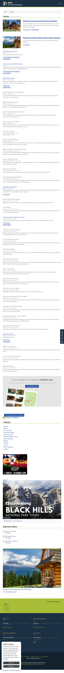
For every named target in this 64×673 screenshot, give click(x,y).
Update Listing (11, 79)
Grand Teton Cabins (10, 531)
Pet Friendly (7, 430)
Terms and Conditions (15, 670)
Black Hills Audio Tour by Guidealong (13, 521)
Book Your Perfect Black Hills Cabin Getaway (42, 38)
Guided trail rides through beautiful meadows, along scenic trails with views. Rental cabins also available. (28, 220)
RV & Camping (8, 447)
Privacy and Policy (35, 656)
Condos (5, 449)
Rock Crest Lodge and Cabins (13, 64)
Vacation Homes (8, 432)
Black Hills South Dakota (15, 5)
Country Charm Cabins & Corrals (14, 217)
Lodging (11, 11)
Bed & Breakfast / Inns (10, 436)
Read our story (7, 627)
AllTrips (10, 3)
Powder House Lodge (10, 51)
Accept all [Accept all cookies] (11, 663)
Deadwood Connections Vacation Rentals (40, 21)
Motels (5, 441)
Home (5, 11)
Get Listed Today (7, 641)
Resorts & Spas (8, 434)
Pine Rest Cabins (8, 334)
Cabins (5, 426)
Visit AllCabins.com (32, 386)
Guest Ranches (8, 439)
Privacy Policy (6, 670)
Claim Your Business (13, 200)
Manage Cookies (45, 656)
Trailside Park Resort (10, 187)
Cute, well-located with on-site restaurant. (13, 54)
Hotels (5, 428)
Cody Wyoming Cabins (11, 541)
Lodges (5, 443)
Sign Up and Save (38, 627)
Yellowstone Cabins (10, 536)
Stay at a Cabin (12, 418)
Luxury (5, 445)
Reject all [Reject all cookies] (11, 666)
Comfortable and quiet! (8, 337)
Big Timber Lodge (9, 78)
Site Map (27, 656)
